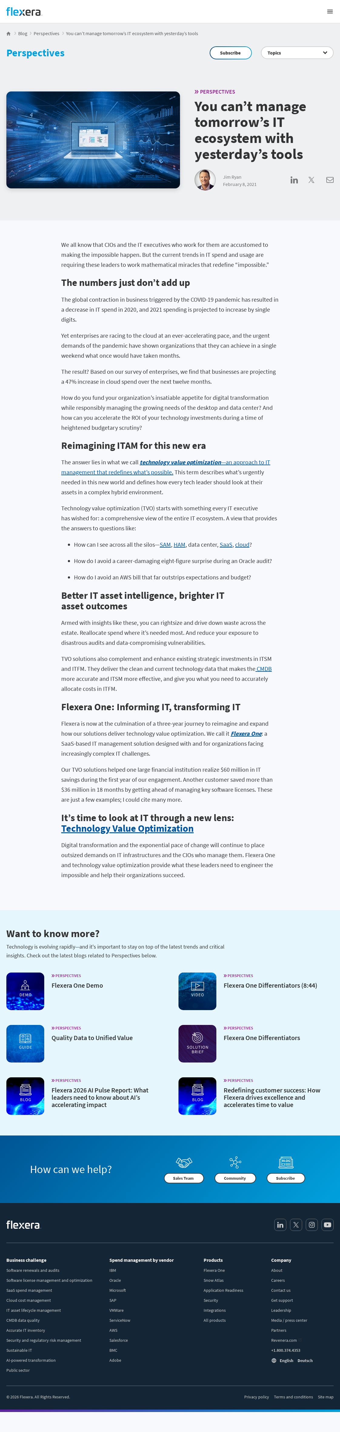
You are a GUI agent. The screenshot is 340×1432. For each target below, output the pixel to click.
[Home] (24, 11)
